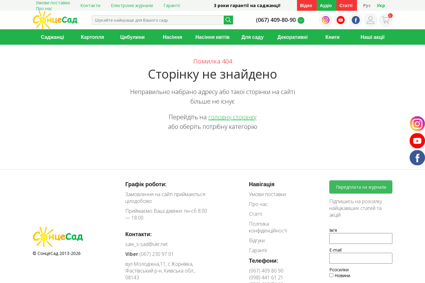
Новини (339, 275)
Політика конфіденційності (268, 227)
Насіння (172, 37)
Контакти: (138, 234)
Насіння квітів (212, 37)
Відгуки (257, 240)
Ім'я (333, 230)
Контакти (90, 5)
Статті (345, 5)
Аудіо (326, 5)
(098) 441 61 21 (266, 277)
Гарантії (171, 5)
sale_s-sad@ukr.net (146, 244)
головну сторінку (232, 117)
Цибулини (132, 37)
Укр (381, 5)
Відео (306, 5)
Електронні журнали (132, 5)
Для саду (252, 37)
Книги (333, 37)
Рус (367, 5)
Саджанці (52, 37)
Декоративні (292, 37)
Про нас (44, 8)
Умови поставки (267, 194)
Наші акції (373, 37)
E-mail (335, 250)
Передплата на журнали (361, 187)
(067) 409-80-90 (276, 19)
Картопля (92, 37)
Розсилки (339, 270)
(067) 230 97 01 (149, 254)
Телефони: (263, 260)
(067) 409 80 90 (266, 270)
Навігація (262, 184)
